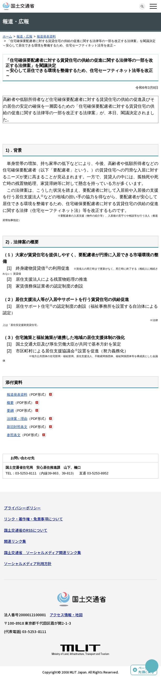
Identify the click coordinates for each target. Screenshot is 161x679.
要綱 (10, 410)
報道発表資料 (46, 36)
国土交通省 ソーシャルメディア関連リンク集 (42, 552)
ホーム (7, 36)
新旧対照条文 (17, 427)
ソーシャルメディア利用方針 (28, 563)
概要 (10, 403)
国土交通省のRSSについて (25, 530)
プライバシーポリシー (22, 507)
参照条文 (14, 435)
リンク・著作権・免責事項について (33, 518)
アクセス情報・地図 (66, 614)
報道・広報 (24, 36)
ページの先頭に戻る (146, 670)
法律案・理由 (17, 419)
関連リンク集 (15, 541)
